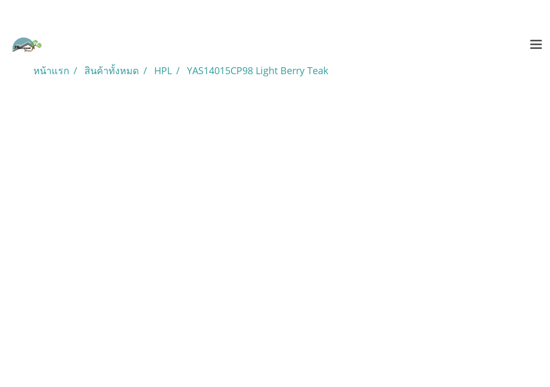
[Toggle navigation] (536, 45)
